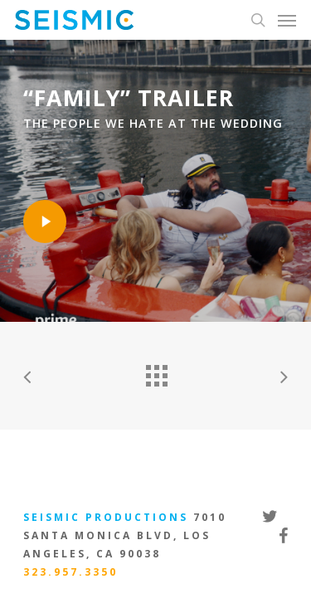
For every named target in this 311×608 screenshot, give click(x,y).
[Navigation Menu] (287, 20)
